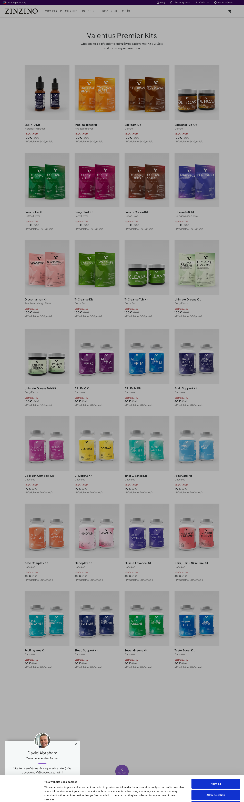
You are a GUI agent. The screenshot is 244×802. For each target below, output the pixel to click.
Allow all (216, 757)
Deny (216, 779)
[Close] (76, 743)
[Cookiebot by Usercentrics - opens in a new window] (22, 795)
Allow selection (215, 768)
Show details (192, 795)
